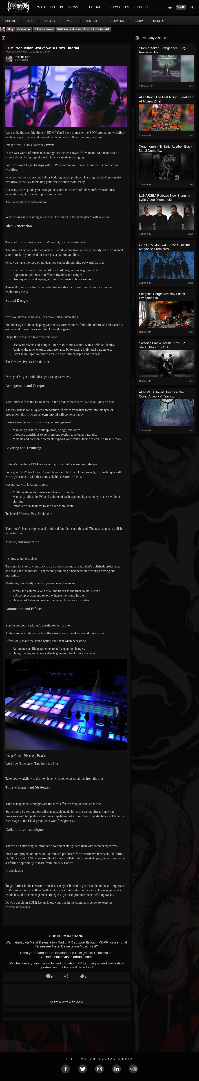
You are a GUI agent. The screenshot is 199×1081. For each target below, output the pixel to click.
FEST (127, 7)
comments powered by (66, 1001)
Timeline (11, 20)
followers (116, 20)
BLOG (52, 7)
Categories (23, 29)
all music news (44, 29)
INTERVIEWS (69, 7)
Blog (10, 29)
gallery (49, 20)
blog (30, 20)
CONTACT (96, 7)
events (70, 20)
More (158, 20)
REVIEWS (113, 7)
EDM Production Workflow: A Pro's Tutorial (83, 29)
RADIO (40, 7)
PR (83, 7)
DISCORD (141, 7)
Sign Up (181, 7)
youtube (92, 20)
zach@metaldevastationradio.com (66, 957)
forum (138, 20)
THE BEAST (22, 57)
